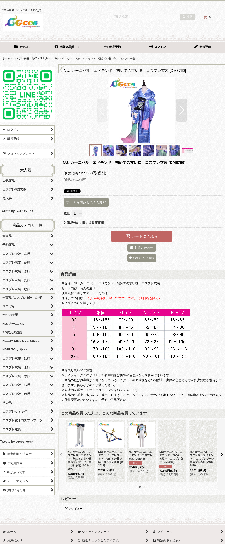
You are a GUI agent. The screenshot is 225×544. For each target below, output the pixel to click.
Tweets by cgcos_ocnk (16, 441)
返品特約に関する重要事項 (84, 223)
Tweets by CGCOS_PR (16, 211)
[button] (102, 110)
